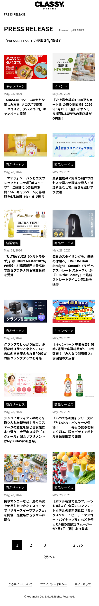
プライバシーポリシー (53, 584)
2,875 (78, 545)
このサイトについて (20, 584)
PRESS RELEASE (15, 14)
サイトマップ (83, 584)
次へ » (49, 556)
